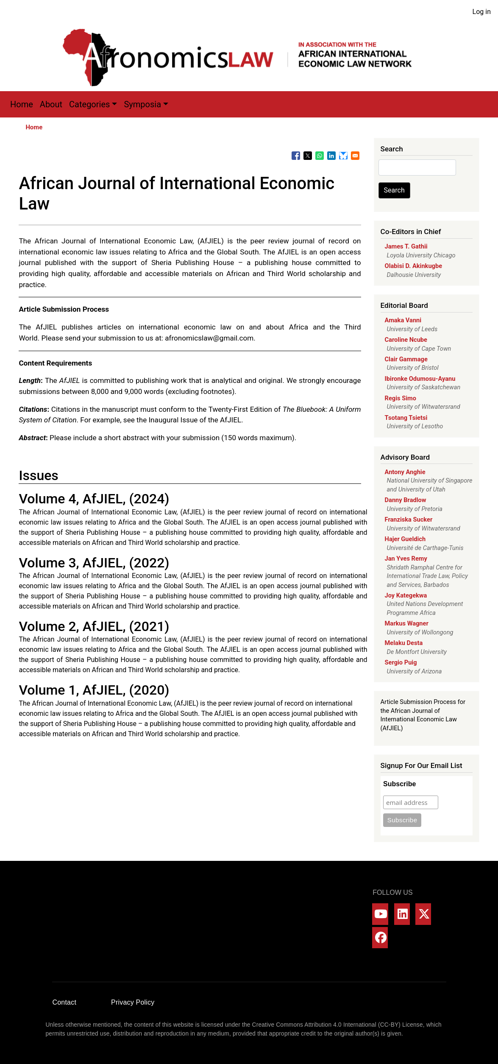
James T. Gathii (406, 246)
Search (394, 190)
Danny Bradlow (405, 500)
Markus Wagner (406, 623)
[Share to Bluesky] (343, 155)
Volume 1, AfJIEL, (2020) (94, 690)
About (51, 104)
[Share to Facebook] (296, 155)
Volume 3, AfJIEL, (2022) (94, 563)
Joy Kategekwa (406, 595)
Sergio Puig (401, 662)
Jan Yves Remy (406, 558)
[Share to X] (307, 155)
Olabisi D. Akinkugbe (413, 266)
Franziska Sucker (409, 519)
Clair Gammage (406, 359)
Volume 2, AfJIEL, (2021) (94, 626)
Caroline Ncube (406, 339)
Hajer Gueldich (405, 539)
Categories (89, 104)
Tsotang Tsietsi (406, 418)
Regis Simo (400, 398)
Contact (65, 1002)
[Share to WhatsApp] (319, 155)
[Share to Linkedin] (331, 155)
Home (21, 104)
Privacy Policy (132, 1002)
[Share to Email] (355, 155)
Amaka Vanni (403, 320)
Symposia (142, 104)
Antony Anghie (405, 472)
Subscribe (399, 784)
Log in (482, 12)
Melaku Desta (404, 643)
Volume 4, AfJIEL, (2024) (94, 499)
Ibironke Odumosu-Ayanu (420, 379)
